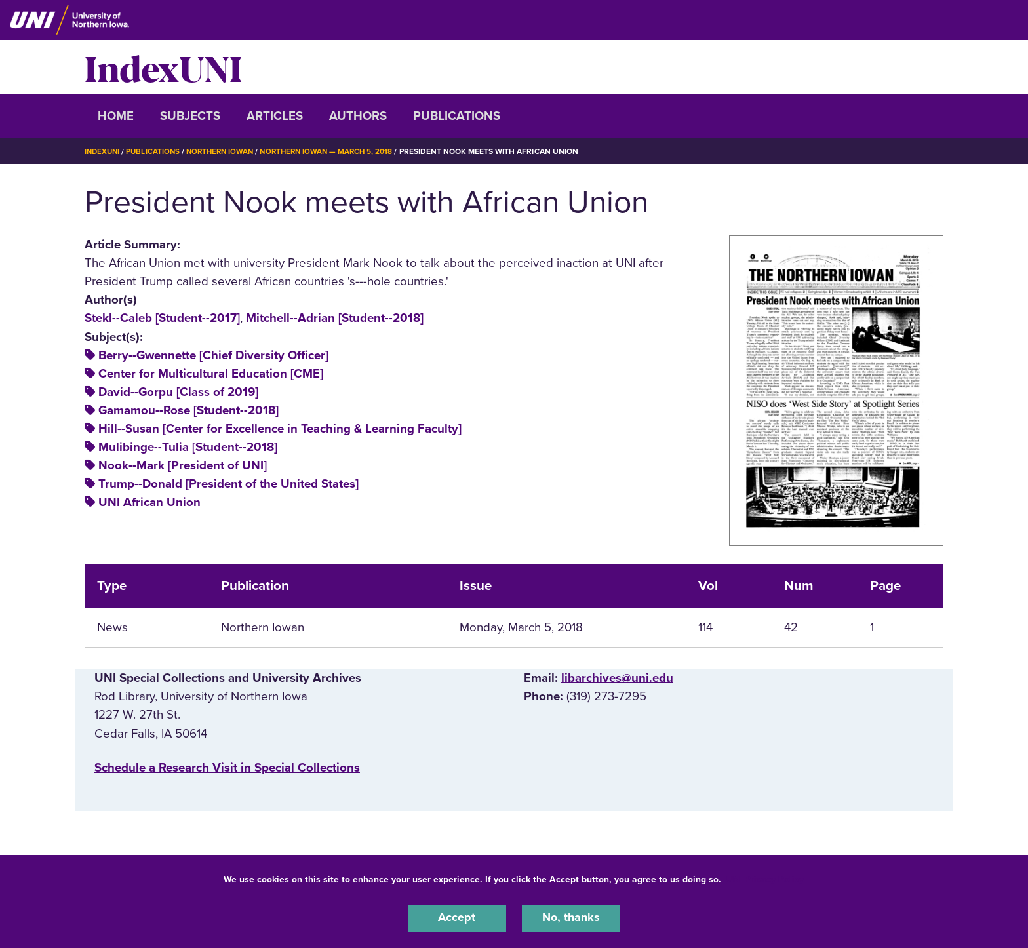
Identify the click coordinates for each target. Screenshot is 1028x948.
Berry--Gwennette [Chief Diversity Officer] (213, 355)
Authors (358, 116)
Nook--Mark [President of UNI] (182, 465)
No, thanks (571, 918)
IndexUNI (163, 66)
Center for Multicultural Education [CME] (210, 373)
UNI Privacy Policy (765, 878)
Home (116, 116)
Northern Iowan (225, 151)
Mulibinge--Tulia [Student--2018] (187, 447)
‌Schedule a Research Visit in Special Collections (227, 767)
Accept (457, 918)
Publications (456, 116)
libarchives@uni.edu (617, 678)
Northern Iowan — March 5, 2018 (337, 151)
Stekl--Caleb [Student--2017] (162, 318)
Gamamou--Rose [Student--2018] (188, 410)
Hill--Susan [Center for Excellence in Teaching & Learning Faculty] (280, 429)
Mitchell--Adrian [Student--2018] (335, 318)
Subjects (190, 116)
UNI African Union (149, 502)
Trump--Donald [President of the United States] (228, 484)
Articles (275, 116)
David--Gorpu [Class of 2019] (178, 392)
